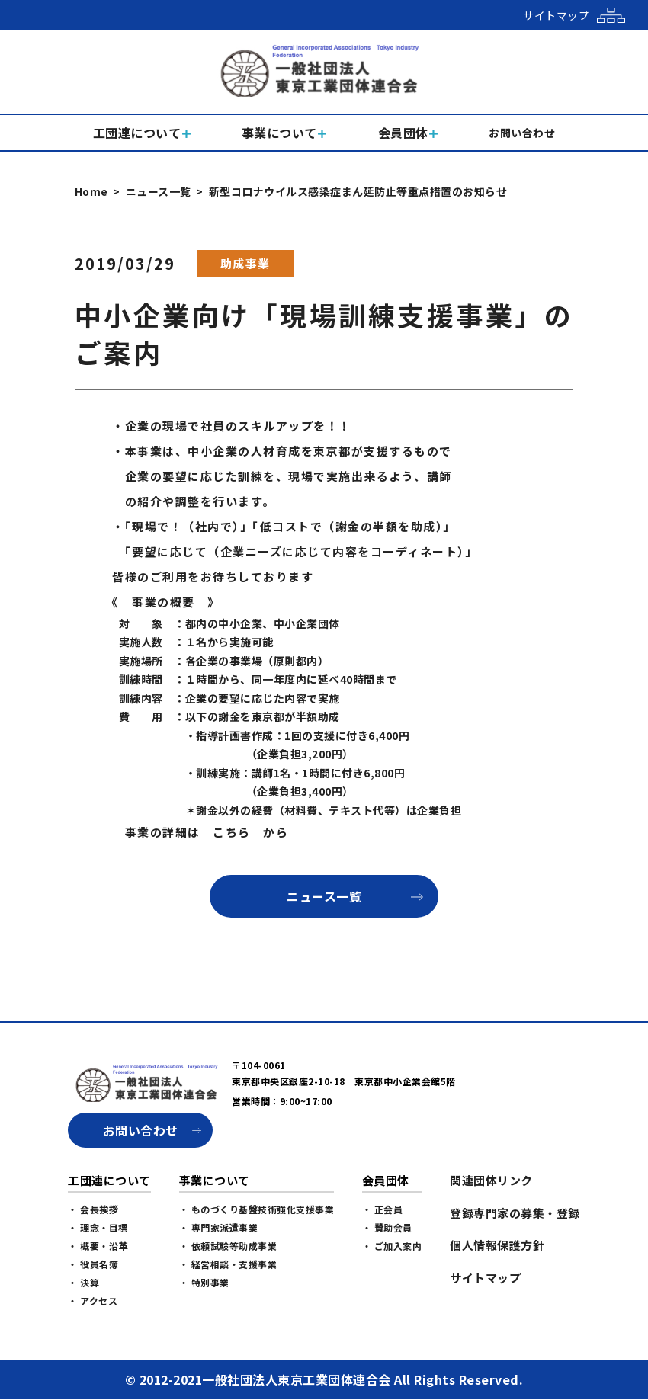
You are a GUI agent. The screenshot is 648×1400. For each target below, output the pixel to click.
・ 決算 (83, 1282)
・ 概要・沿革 (98, 1245)
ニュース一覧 (158, 191)
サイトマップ (485, 1278)
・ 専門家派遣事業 (218, 1227)
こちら (232, 832)
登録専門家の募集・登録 (515, 1213)
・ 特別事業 (204, 1282)
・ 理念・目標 (98, 1227)
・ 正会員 (382, 1209)
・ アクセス (92, 1300)
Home (91, 191)
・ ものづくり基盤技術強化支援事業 (257, 1209)
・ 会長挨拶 (93, 1209)
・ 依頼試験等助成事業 (228, 1245)
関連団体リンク (491, 1180)
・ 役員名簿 (93, 1263)
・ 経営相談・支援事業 (228, 1263)
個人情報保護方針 (497, 1245)
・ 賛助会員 (387, 1227)
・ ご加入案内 (392, 1245)
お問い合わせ (140, 1130)
